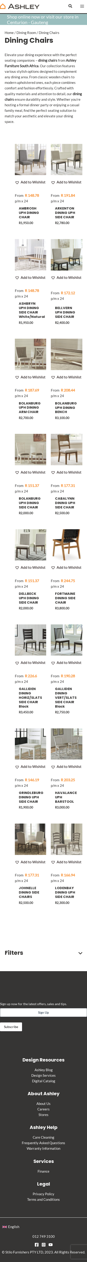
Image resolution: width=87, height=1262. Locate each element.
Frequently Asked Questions (43, 1143)
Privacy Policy (43, 1194)
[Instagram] (44, 1245)
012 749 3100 (43, 1236)
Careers (43, 1109)
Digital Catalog (43, 1081)
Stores (43, 1115)
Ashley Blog (44, 1070)
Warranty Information (43, 1148)
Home (9, 33)
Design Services (43, 1075)
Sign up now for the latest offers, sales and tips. (33, 1004)
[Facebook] (37, 1245)
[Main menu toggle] (82, 6)
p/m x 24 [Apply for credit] (27, 198)
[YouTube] (50, 1245)
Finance (43, 1171)
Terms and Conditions (43, 1199)
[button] (70, 6)
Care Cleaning (43, 1137)
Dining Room (26, 33)
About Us (43, 1104)
